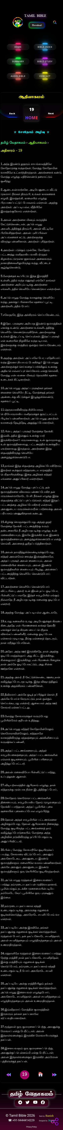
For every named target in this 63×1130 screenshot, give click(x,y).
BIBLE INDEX (45, 47)
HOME (18, 47)
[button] (18, 22)
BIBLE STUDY (44, 61)
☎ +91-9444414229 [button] (21, 1120)
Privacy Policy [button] (31, 1127)
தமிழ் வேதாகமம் (13, 143)
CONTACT (45, 76)
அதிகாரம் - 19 (11, 151)
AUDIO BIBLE (18, 76)
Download (36, 25)
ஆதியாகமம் (37, 143)
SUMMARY (18, 61)
